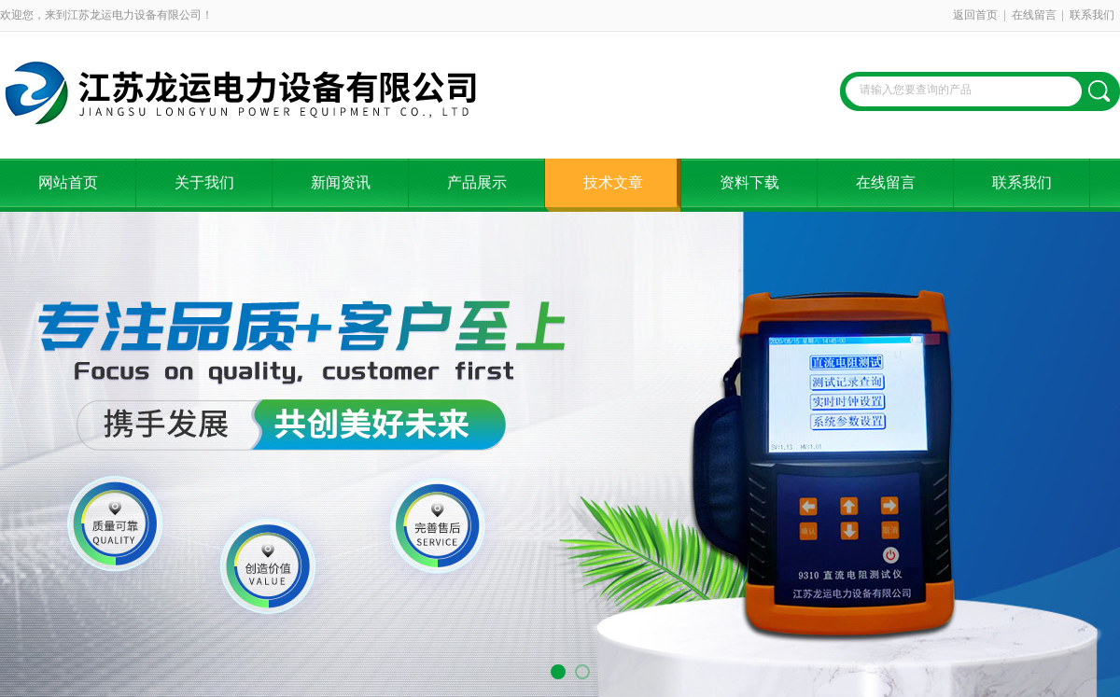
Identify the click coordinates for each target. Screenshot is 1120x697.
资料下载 (749, 182)
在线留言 (1034, 14)
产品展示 (477, 182)
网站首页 (68, 182)
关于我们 (204, 182)
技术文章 (613, 182)
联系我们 (1092, 14)
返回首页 (975, 14)
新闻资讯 (341, 182)
